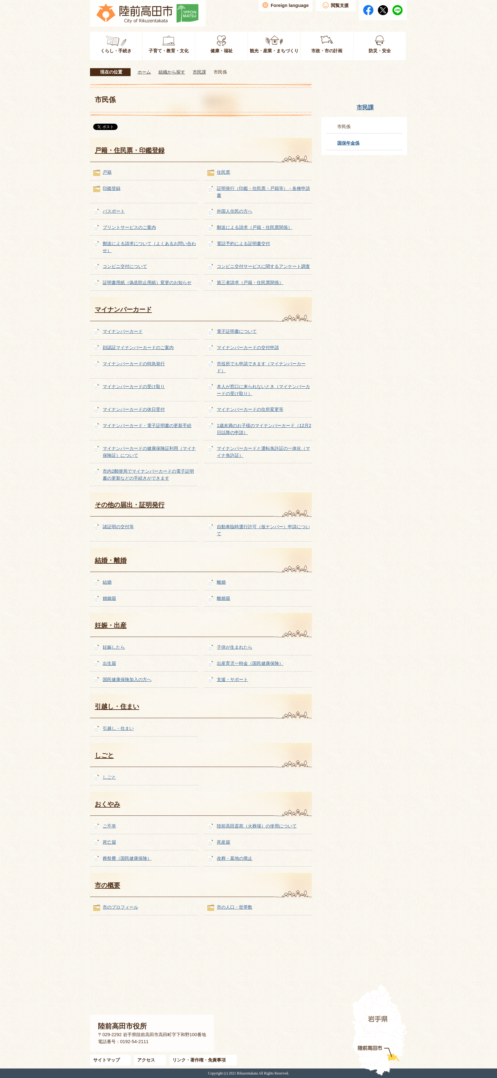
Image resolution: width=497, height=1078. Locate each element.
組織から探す (171, 72)
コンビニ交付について (125, 266)
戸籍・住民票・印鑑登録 (130, 150)
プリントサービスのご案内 (129, 227)
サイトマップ (106, 1059)
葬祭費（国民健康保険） (127, 858)
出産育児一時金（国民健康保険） (250, 663)
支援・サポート (232, 679)
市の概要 (107, 885)
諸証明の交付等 (118, 526)
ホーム (144, 72)
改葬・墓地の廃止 (234, 858)
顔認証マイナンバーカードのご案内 (138, 347)
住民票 (223, 172)
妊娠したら (114, 647)
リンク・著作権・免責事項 (199, 1059)
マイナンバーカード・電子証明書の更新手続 (147, 425)
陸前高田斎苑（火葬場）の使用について (257, 825)
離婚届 (223, 598)
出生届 (109, 663)
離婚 (221, 582)
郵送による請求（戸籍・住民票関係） (254, 227)
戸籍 (107, 172)
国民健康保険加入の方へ (127, 679)
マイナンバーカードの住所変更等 (250, 409)
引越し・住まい (117, 706)
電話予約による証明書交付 (243, 243)
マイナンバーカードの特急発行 (134, 363)
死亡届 (109, 842)
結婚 (107, 582)
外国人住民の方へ (234, 211)
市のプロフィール (120, 907)
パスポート (114, 211)
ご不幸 (109, 825)
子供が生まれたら (234, 647)
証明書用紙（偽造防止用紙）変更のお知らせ (147, 282)
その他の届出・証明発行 (130, 504)
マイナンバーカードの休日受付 (134, 409)
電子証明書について (237, 331)
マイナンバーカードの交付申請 (248, 347)
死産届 (223, 842)
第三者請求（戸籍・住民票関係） (250, 282)
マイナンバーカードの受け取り (134, 386)
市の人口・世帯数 (234, 907)
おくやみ (107, 804)
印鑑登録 (111, 188)
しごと (104, 755)
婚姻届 (109, 598)
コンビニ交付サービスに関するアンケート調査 (263, 266)
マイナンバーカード (123, 309)
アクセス (146, 1059)
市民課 (199, 72)
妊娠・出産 (110, 625)
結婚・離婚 (110, 560)
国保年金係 (348, 143)
